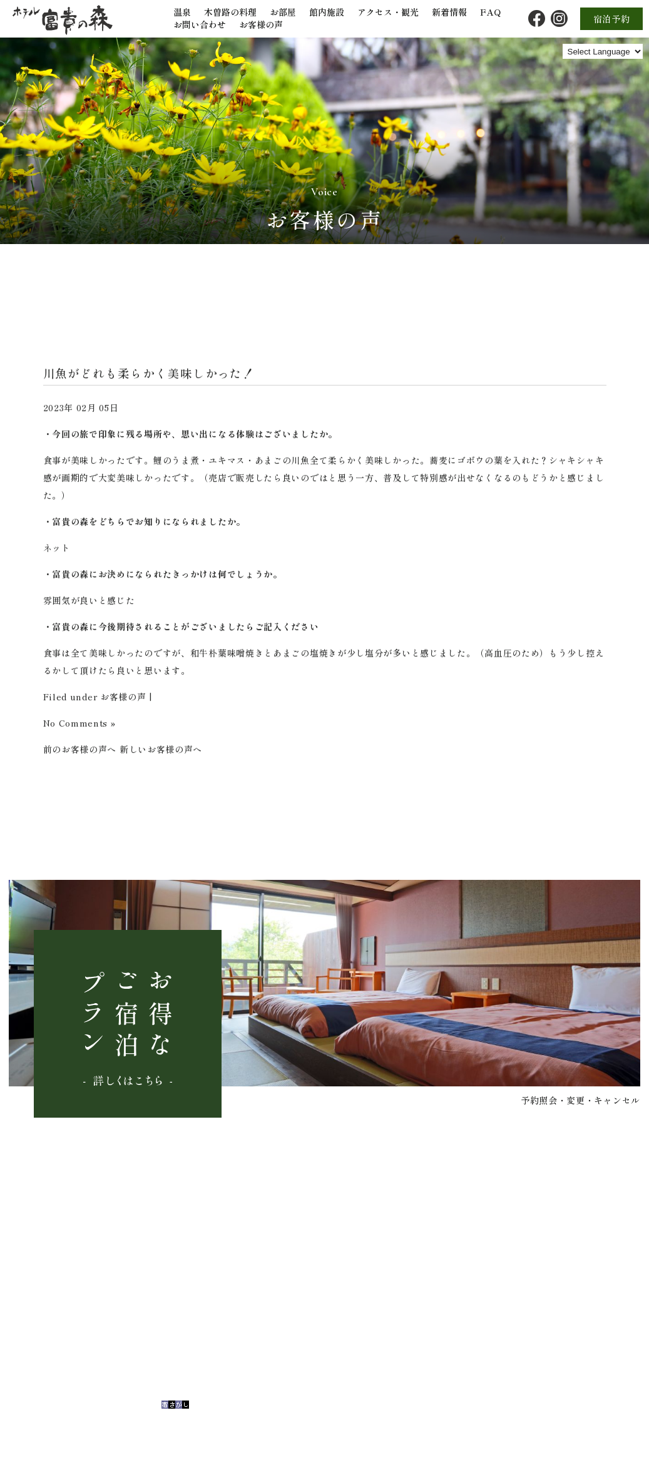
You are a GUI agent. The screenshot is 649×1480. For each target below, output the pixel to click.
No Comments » (79, 724)
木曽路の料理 (230, 12)
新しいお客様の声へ (161, 750)
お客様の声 (261, 24)
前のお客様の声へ (80, 750)
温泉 (182, 12)
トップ (342, 1313)
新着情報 (449, 12)
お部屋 (283, 12)
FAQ (490, 12)
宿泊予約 (611, 19)
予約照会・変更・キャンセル (573, 1100)
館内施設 (326, 12)
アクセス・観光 (388, 12)
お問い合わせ (199, 24)
